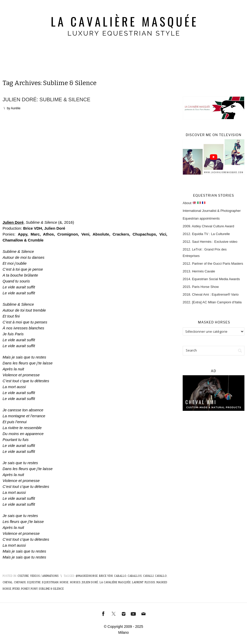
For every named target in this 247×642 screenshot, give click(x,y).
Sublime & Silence (51, 588)
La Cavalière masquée (115, 582)
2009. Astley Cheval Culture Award (208, 226)
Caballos (135, 576)
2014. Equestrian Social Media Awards (211, 279)
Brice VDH (106, 576)
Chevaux (20, 582)
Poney (25, 588)
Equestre (34, 582)
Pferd (16, 588)
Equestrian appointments (201, 218)
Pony (34, 588)
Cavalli (148, 576)
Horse (64, 582)
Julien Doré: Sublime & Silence (46, 99)
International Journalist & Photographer (212, 211)
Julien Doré (13, 222)
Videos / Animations (44, 576)
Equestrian (50, 582)
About (194, 203)
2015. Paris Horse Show (201, 287)
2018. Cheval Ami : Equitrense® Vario (211, 294)
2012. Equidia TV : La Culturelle (206, 234)
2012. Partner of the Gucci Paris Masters (213, 263)
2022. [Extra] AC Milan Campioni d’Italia (212, 302)
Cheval (8, 582)
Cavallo (161, 576)
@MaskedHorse (87, 576)
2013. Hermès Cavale (199, 271)
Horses (75, 582)
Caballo (120, 576)
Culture (23, 576)
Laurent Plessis (143, 582)
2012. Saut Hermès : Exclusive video (210, 242)
